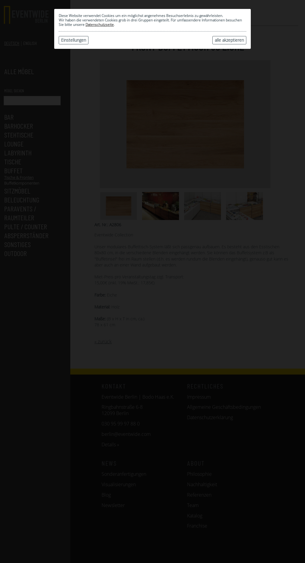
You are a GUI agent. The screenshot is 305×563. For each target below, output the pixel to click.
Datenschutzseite (99, 24)
